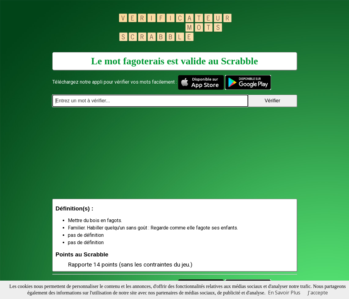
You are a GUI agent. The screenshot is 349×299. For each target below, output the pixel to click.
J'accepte (318, 292)
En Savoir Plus (284, 292)
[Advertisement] (174, 153)
